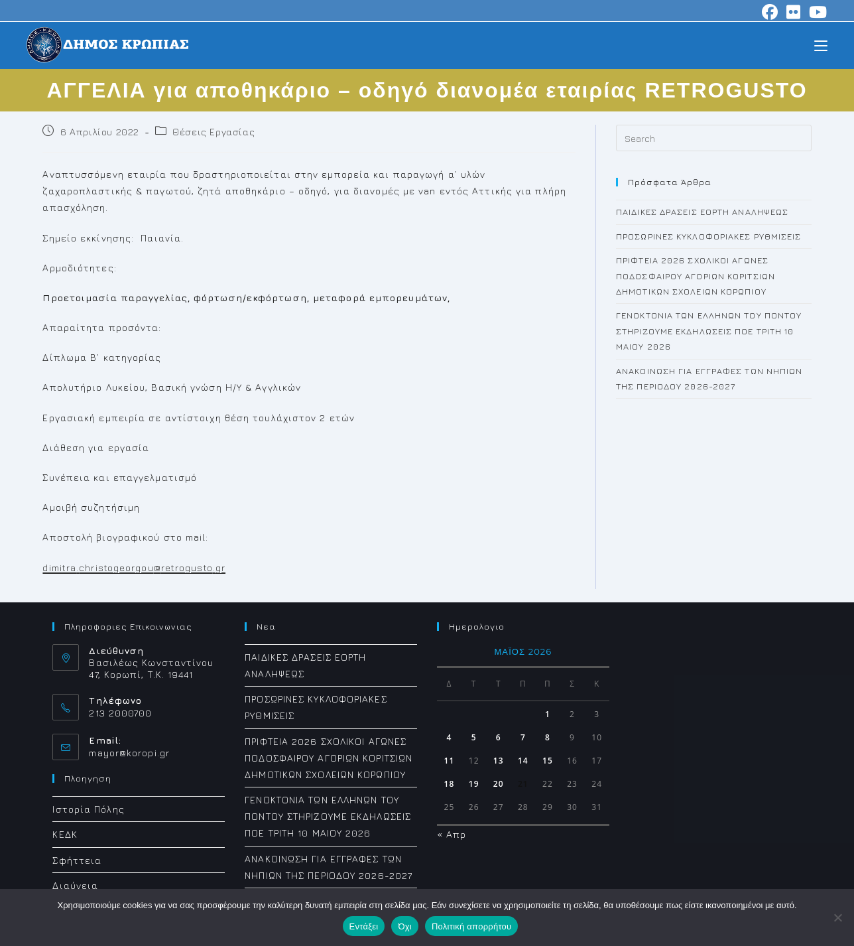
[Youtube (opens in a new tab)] (816, 12)
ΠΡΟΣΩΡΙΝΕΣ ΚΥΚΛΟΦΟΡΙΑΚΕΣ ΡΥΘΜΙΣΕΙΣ (708, 236)
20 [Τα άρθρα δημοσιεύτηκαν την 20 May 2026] (498, 783)
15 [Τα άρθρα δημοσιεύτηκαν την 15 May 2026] (547, 760)
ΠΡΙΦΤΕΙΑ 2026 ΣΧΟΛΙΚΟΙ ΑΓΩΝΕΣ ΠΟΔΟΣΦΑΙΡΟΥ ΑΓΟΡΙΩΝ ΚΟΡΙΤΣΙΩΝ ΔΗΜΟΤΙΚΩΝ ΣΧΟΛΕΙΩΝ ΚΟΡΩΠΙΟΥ (695, 276)
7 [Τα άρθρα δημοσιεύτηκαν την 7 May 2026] (523, 737)
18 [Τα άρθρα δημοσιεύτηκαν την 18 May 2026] (449, 783)
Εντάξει (364, 926)
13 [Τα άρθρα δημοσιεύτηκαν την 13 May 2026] (498, 760)
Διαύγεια (75, 885)
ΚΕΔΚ (64, 834)
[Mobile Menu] (820, 45)
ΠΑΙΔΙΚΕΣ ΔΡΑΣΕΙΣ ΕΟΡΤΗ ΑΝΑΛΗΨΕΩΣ (702, 211)
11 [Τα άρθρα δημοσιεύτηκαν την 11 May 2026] (449, 760)
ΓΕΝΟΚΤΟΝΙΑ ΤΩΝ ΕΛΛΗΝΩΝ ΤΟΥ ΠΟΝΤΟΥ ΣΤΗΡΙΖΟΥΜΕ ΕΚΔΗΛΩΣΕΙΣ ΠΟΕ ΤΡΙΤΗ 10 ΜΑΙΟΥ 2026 (709, 331)
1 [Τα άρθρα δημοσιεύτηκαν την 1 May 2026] (547, 714)
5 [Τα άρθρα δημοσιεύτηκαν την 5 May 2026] (474, 737)
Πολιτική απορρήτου (471, 926)
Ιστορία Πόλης (88, 809)
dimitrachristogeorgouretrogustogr (133, 567)
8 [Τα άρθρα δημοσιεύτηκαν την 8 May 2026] (547, 737)
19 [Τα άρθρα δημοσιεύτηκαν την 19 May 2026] (474, 783)
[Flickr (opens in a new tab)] (793, 12)
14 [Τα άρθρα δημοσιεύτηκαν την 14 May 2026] (523, 760)
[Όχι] (837, 917)
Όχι (405, 926)
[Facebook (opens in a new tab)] (770, 12)
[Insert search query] (714, 138)
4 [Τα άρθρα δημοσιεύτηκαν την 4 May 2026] (449, 737)
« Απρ (452, 834)
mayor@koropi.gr (129, 752)
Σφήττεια (76, 860)
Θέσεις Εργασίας (213, 131)
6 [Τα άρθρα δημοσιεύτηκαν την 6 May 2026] (498, 737)
